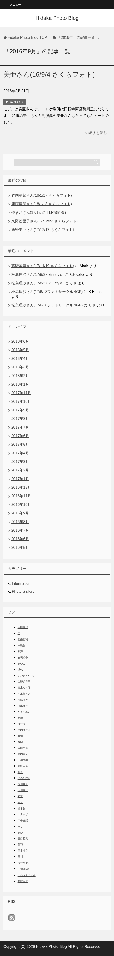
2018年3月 (20, 367)
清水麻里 (23, 705)
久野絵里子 (24, 681)
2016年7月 (20, 530)
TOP (27, 37)
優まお (21, 808)
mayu (21, 742)
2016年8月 (20, 522)
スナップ (23, 814)
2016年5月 (20, 548)
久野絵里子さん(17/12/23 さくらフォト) (44, 221)
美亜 (21, 856)
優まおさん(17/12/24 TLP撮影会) (38, 213)
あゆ (20, 832)
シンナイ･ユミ (26, 675)
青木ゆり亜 (24, 687)
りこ (20, 826)
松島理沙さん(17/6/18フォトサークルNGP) (47, 292)
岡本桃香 (23, 850)
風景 (20, 772)
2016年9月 (20, 513)
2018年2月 (20, 376)
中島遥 (21, 645)
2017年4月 (20, 453)
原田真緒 (23, 627)
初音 (20, 796)
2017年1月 (20, 479)
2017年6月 (20, 436)
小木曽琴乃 (24, 693)
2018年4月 (20, 359)
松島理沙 (23, 699)
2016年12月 (21, 487)
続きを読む (97, 133)
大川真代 (23, 790)
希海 (20, 651)
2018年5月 (20, 350)
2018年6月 (20, 341)
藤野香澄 (23, 881)
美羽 (20, 844)
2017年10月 (21, 401)
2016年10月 (21, 505)
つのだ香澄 (24, 778)
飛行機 (21, 723)
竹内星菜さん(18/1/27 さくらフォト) (41, 195)
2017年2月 (20, 470)
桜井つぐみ (24, 863)
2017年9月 (20, 410)
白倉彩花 (23, 869)
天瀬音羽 (23, 760)
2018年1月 (20, 384)
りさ (73, 283)
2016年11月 (21, 496)
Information (21, 583)
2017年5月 (20, 444)
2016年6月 (20, 539)
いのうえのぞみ (27, 875)
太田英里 (23, 748)
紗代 (20, 669)
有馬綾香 (23, 657)
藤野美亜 (23, 766)
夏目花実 (23, 838)
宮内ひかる (24, 729)
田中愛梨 (23, 820)
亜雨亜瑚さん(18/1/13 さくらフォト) (41, 204)
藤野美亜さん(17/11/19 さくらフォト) (42, 266)
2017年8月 (20, 419)
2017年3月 (20, 462)
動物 (20, 736)
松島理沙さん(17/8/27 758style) (37, 274)
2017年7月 (20, 427)
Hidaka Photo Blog (56, 18)
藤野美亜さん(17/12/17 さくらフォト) (42, 230)
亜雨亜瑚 (23, 639)
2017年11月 (21, 393)
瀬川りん (23, 784)
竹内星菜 (23, 754)
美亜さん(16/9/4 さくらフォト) (49, 74)
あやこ (21, 663)
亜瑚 (20, 717)
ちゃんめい (24, 711)
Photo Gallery (14, 101)
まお (20, 802)
